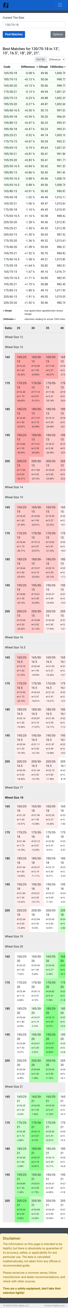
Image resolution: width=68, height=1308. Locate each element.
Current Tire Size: (14, 17)
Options (58, 34)
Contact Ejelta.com (54, 1305)
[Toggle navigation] (60, 5)
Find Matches (14, 34)
